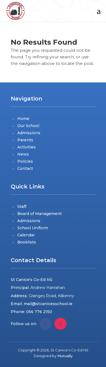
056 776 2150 (39, 311)
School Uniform (32, 227)
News (23, 154)
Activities (26, 147)
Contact (25, 168)
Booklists (26, 242)
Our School (28, 125)
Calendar (26, 235)
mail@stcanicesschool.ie (48, 303)
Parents (25, 139)
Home (23, 118)
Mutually (64, 356)
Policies (25, 161)
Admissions (28, 132)
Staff (21, 206)
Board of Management (39, 213)
